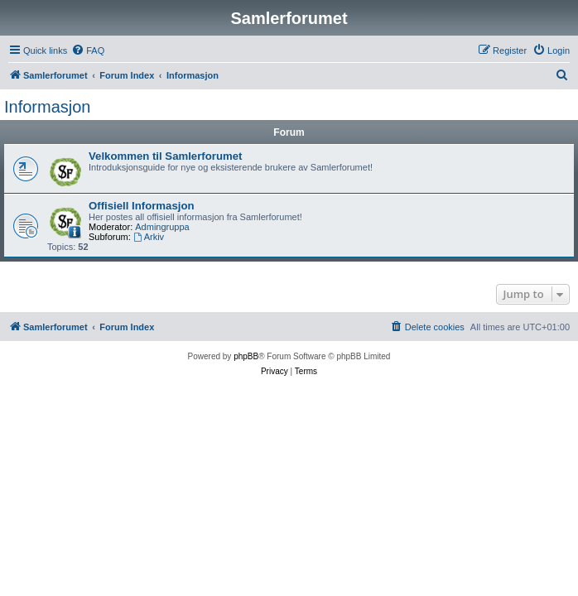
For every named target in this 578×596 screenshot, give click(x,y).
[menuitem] (87, 50)
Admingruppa (162, 227)
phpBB (246, 356)
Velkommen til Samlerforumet (165, 156)
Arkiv (148, 237)
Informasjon (47, 107)
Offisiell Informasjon (142, 205)
